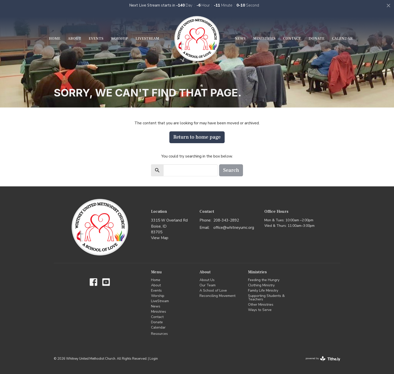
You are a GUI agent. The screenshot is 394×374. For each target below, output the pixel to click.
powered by (323, 359)
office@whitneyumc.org (233, 227)
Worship (119, 38)
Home (54, 38)
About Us (207, 280)
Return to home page (197, 137)
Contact (292, 38)
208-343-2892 (226, 220)
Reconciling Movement (217, 295)
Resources (159, 333)
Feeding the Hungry (263, 280)
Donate (316, 38)
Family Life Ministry (263, 290)
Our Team (208, 285)
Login (154, 358)
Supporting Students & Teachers (266, 297)
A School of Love (213, 290)
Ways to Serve (260, 309)
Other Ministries (260, 304)
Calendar (342, 38)
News (240, 38)
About (74, 38)
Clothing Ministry (261, 285)
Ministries (264, 38)
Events (96, 38)
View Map (159, 237)
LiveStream (147, 38)
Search (231, 170)
